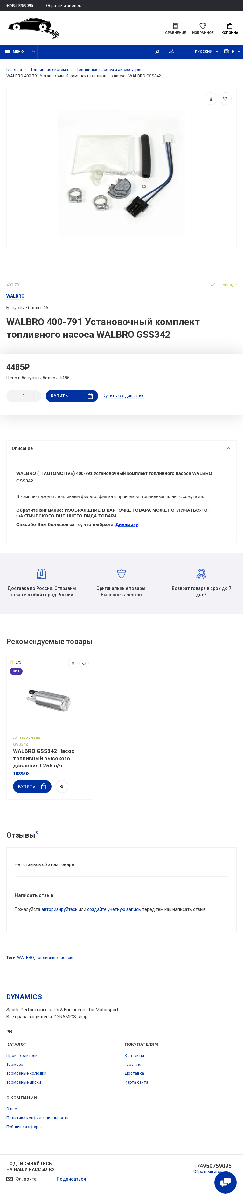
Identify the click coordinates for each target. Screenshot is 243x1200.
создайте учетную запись (114, 909)
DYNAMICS (24, 997)
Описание (121, 448)
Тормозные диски (23, 1082)
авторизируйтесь (59, 909)
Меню (14, 52)
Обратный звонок (63, 5)
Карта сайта (136, 1082)
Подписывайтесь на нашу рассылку (30, 1166)
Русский (203, 52)
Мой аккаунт (171, 51)
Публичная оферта (24, 1126)
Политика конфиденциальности (37, 1117)
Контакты (134, 1055)
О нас (11, 1108)
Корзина (229, 29)
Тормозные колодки (26, 1073)
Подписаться (71, 1179)
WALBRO (25, 957)
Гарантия (133, 1064)
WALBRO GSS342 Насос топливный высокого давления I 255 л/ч (43, 758)
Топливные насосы (54, 957)
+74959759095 (19, 5)
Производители (22, 1055)
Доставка (134, 1073)
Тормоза (14, 1064)
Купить (72, 396)
